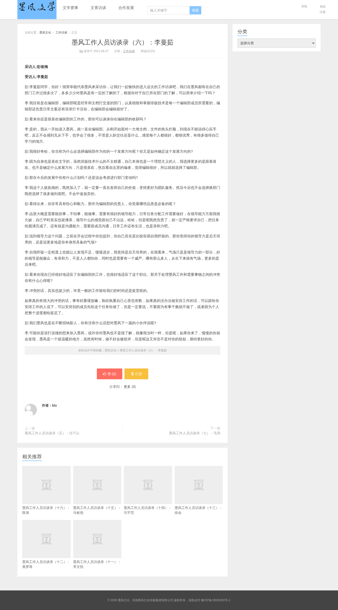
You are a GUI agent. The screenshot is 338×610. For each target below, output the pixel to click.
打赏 (136, 374)
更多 (127, 387)
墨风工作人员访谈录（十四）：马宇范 (148, 499)
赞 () (109, 374)
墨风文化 (36, 6)
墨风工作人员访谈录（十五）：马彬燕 (97, 499)
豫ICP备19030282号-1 (215, 600)
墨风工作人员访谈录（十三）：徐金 (199, 499)
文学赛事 (70, 8)
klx (81, 51)
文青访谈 (98, 8)
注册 (323, 12)
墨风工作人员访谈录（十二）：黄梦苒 (46, 553)
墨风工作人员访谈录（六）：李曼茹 (122, 42)
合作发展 (126, 8)
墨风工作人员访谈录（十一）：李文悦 (97, 553)
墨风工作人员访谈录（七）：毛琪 (194, 433)
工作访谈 (61, 32)
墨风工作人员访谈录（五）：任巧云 (52, 433)
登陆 (304, 6)
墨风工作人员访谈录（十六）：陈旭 (46, 499)
